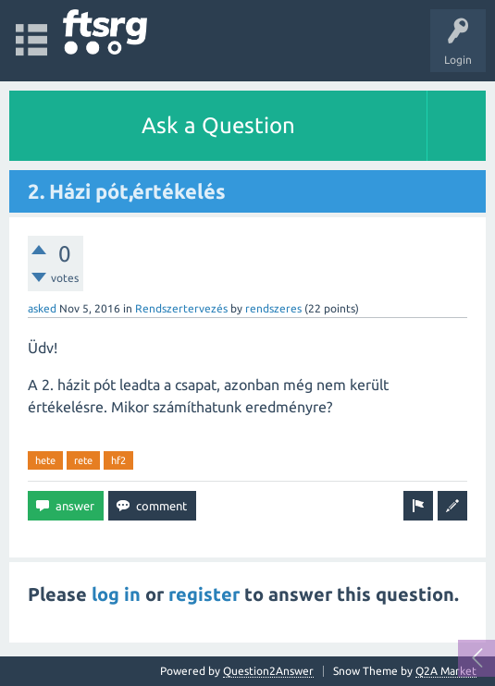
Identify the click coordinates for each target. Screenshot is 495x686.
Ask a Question (218, 125)
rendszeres (273, 308)
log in (116, 594)
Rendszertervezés (181, 308)
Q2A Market (445, 671)
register (204, 594)
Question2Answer (268, 671)
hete (45, 460)
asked (42, 308)
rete (83, 460)
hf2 (118, 460)
